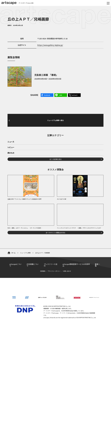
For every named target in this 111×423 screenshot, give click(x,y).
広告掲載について (33, 352)
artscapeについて (15, 352)
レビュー (11, 193)
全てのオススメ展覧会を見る (55, 278)
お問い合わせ (67, 358)
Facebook (47, 95)
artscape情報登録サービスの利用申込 (76, 352)
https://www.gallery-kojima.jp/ (50, 45)
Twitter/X (74, 95)
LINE (60, 95)
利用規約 (42, 358)
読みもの (11, 198)
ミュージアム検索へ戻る (55, 139)
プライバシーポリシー (54, 358)
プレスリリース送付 (50, 352)
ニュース (11, 187)
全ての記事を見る (56, 204)
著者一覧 (97, 352)
